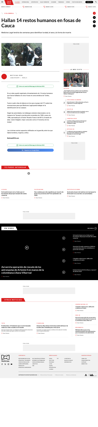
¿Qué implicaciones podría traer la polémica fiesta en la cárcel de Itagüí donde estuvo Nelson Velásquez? (76, 92)
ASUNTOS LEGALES (68, 360)
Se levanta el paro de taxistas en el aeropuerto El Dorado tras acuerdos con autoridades (81, 192)
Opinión (68, 2)
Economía (53, 2)
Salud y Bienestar (44, 2)
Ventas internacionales (38, 362)
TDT (58, 358)
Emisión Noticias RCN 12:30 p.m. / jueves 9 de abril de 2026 (84, 270)
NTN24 (50, 358)
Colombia (17, 2)
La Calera (4, 189)
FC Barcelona (40, 323)
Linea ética (35, 363)
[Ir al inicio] (9, 2)
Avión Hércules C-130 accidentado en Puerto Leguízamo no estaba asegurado (77, 103)
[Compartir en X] (94, 21)
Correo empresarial (24, 363)
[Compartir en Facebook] (94, 17)
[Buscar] (96, 2)
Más (92, 228)
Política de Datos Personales (46, 374)
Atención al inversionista (25, 367)
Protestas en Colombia (73, 189)
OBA (33, 365)
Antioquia (66, 88)
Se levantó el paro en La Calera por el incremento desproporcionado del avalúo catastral (14, 193)
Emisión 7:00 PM (69, 7)
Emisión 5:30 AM (27, 7)
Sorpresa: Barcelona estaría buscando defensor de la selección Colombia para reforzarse (52, 326)
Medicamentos (79, 327)
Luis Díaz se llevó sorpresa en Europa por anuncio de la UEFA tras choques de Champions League (77, 122)
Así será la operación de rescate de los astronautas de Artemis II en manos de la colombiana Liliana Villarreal (22, 269)
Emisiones (6, 6)
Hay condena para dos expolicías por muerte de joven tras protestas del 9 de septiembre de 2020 (48, 193)
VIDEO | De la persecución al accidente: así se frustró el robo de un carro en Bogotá (78, 112)
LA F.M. (50, 363)
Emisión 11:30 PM (91, 7)
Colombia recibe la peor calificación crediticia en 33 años (83, 259)
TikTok (3, 323)
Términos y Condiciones (71, 374)
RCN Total (51, 360)
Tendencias (61, 2)
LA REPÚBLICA (67, 358)
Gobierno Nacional (80, 304)
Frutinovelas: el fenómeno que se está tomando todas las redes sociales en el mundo (16, 326)
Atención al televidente (24, 360)
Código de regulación (24, 362)
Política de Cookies (59, 374)
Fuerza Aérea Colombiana (74, 99)
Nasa (76, 315)
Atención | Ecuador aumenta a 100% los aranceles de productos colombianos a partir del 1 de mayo (84, 248)
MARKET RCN (84, 363)
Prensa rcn (21, 365)
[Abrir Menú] (2, 2)
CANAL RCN (89, 2)
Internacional (25, 2)
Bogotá (69, 109)
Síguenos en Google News (30, 150)
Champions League (72, 118)
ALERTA (50, 365)
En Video (9, 228)
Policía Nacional (38, 189)
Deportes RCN (34, 2)
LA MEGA (51, 369)
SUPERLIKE (83, 362)
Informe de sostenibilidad (38, 360)
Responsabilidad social (24, 358)
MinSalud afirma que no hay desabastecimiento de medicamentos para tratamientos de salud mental (85, 331)
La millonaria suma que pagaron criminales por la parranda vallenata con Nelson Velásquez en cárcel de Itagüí (77, 133)
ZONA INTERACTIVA (85, 360)
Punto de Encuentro (77, 2)
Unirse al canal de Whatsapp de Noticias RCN (30, 86)
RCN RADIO (51, 362)
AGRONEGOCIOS (67, 362)
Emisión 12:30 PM (48, 7)
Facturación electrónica (38, 358)
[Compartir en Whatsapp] (94, 25)
